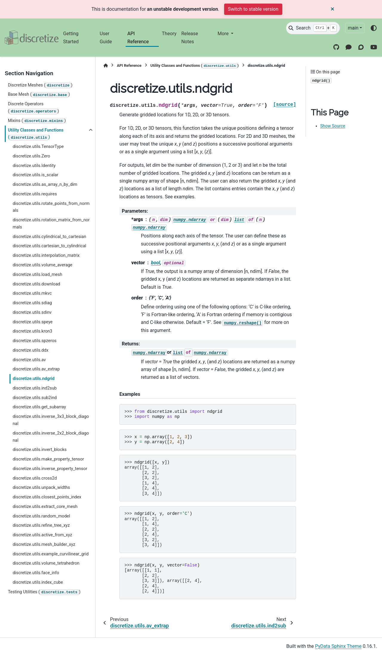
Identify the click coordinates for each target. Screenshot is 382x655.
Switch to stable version (253, 9)
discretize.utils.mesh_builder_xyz (44, 544)
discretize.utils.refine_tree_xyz (41, 525)
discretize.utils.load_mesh (37, 274)
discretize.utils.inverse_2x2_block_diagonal (51, 437)
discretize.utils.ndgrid (33, 378)
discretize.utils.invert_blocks (40, 449)
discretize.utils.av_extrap (36, 369)
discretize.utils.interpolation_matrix (46, 255)
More (224, 33)
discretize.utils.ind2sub (35, 388)
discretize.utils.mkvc (32, 293)
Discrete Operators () (33, 107)
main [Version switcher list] (353, 28)
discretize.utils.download (36, 284)
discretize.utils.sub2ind (35, 397)
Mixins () (37, 121)
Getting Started (71, 37)
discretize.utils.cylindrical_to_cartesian (49, 236)
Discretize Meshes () (40, 86)
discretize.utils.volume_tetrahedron (46, 563)
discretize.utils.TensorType (38, 146)
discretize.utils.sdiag (32, 302)
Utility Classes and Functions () (35, 134)
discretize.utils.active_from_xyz (42, 534)
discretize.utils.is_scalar (35, 174)
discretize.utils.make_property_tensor (48, 459)
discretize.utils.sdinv (32, 312)
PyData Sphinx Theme (338, 646)
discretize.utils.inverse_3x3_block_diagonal (51, 420)
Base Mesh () (39, 95)
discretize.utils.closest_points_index (47, 497)
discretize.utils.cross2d (35, 478)
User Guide (106, 37)
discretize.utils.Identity (34, 165)
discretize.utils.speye (33, 322)
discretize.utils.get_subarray (39, 407)
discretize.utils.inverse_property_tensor (50, 468)
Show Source (332, 126)
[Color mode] (373, 28)
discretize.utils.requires (35, 194)
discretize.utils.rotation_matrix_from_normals (51, 223)
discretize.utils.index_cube (38, 582)
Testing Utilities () (44, 592)
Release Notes (189, 37)
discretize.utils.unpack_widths (41, 487)
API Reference (138, 37)
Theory (169, 33)
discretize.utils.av (29, 359)
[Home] (106, 65)
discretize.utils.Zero (31, 156)
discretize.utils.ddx (30, 350)
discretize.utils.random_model (41, 516)
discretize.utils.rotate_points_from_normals (51, 207)
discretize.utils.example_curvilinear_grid (51, 554)
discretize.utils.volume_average (42, 265)
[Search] (313, 28)
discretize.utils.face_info (36, 572)
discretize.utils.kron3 (32, 331)
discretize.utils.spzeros (34, 340)
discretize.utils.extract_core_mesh (45, 506)
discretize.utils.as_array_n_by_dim (45, 184)
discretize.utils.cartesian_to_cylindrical (49, 245)
